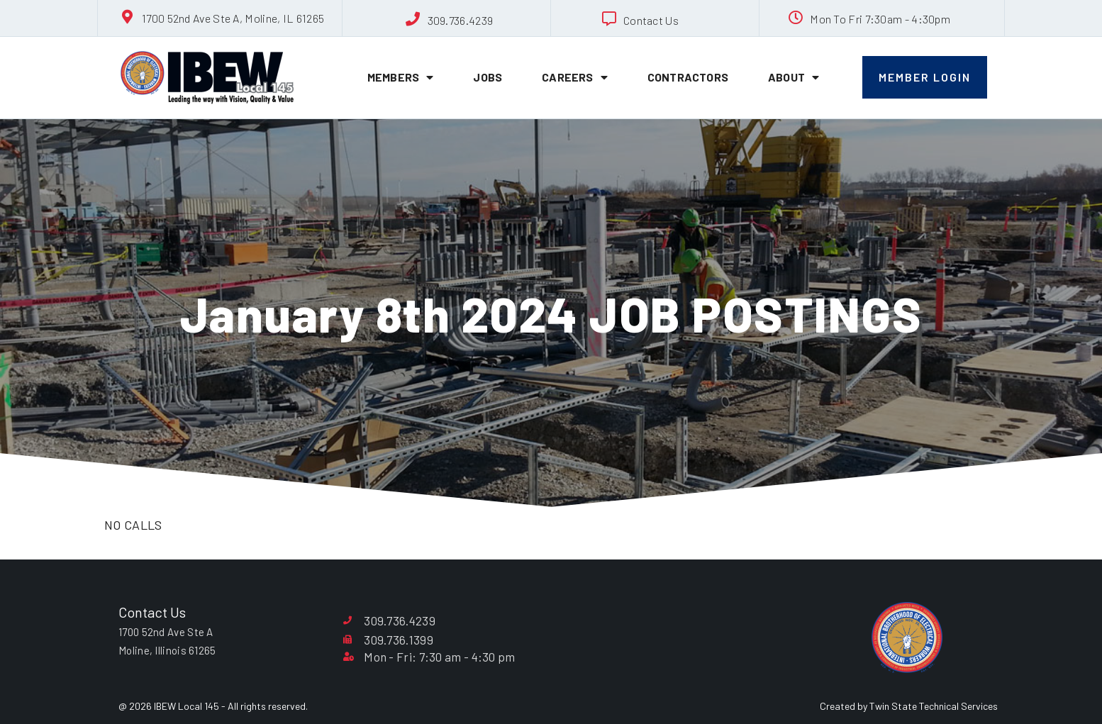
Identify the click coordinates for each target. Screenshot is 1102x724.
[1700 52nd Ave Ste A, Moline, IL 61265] (128, 17)
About (793, 77)
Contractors (687, 77)
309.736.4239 (461, 20)
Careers (575, 77)
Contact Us (651, 20)
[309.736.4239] (413, 19)
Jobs (487, 77)
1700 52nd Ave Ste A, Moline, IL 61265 (233, 18)
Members (400, 77)
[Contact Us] (609, 19)
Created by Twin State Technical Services (909, 706)
